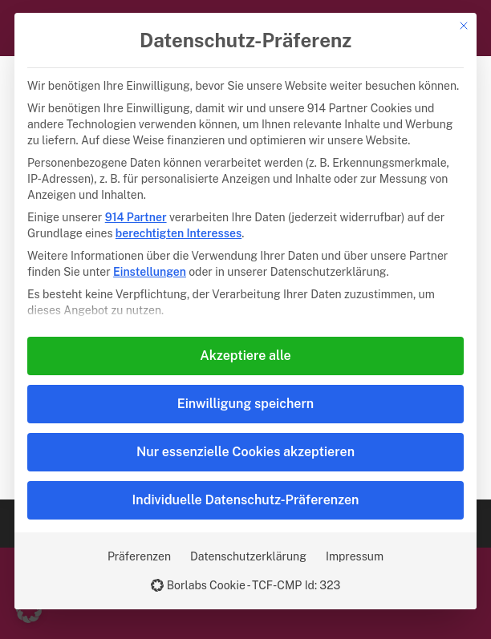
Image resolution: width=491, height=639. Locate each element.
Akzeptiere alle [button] (245, 355)
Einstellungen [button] (149, 271)
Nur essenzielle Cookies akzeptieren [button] (245, 451)
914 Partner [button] (136, 217)
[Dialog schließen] (464, 25)
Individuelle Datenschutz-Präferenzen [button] (245, 500)
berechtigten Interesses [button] (178, 233)
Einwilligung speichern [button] (245, 403)
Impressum (354, 556)
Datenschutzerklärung (248, 556)
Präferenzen (139, 556)
